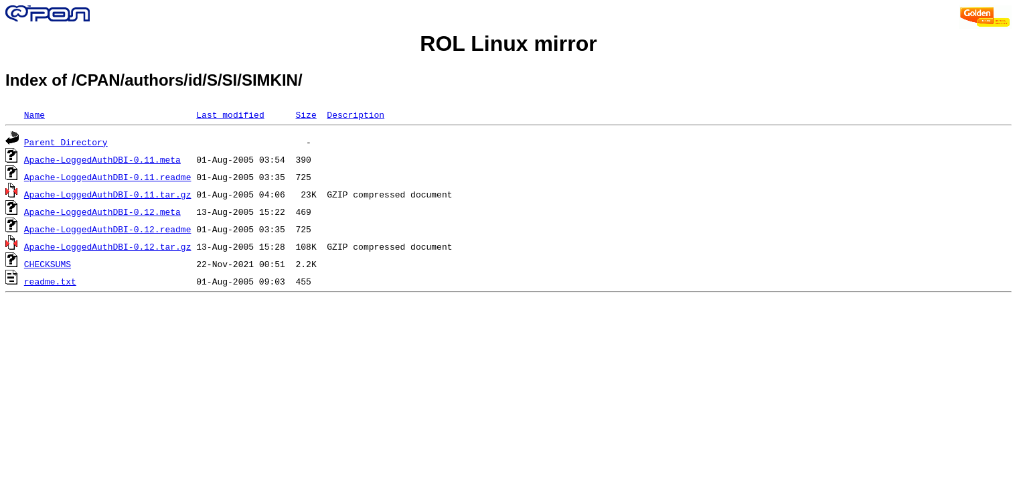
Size (305, 114)
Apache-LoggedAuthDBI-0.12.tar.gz (107, 246)
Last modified (230, 114)
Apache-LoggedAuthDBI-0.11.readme (107, 177)
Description (355, 114)
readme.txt (50, 281)
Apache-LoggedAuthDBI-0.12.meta (102, 212)
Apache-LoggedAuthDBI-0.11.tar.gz (107, 194)
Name (34, 114)
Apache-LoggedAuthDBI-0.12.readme (107, 229)
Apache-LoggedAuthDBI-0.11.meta (102, 159)
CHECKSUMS (47, 264)
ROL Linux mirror (508, 43)
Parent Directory (66, 142)
